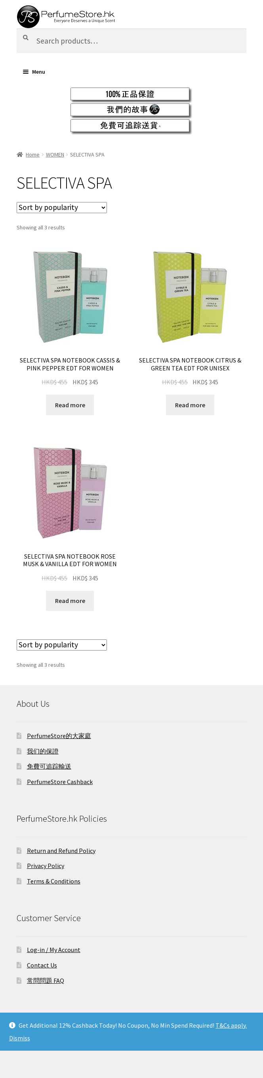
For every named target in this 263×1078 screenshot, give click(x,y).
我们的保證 (43, 751)
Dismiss (19, 1038)
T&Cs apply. (231, 1025)
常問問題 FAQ (45, 981)
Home (33, 154)
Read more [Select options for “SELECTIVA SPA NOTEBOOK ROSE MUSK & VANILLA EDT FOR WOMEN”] (70, 601)
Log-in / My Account (53, 950)
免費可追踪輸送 (49, 766)
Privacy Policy (45, 866)
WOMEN (55, 154)
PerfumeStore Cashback (60, 782)
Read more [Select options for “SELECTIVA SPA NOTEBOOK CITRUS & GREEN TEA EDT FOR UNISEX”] (190, 405)
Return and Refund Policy (61, 851)
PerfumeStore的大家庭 (59, 736)
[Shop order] (62, 207)
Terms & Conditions (53, 881)
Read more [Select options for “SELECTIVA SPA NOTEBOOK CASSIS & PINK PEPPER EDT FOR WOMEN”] (70, 405)
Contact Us (42, 965)
